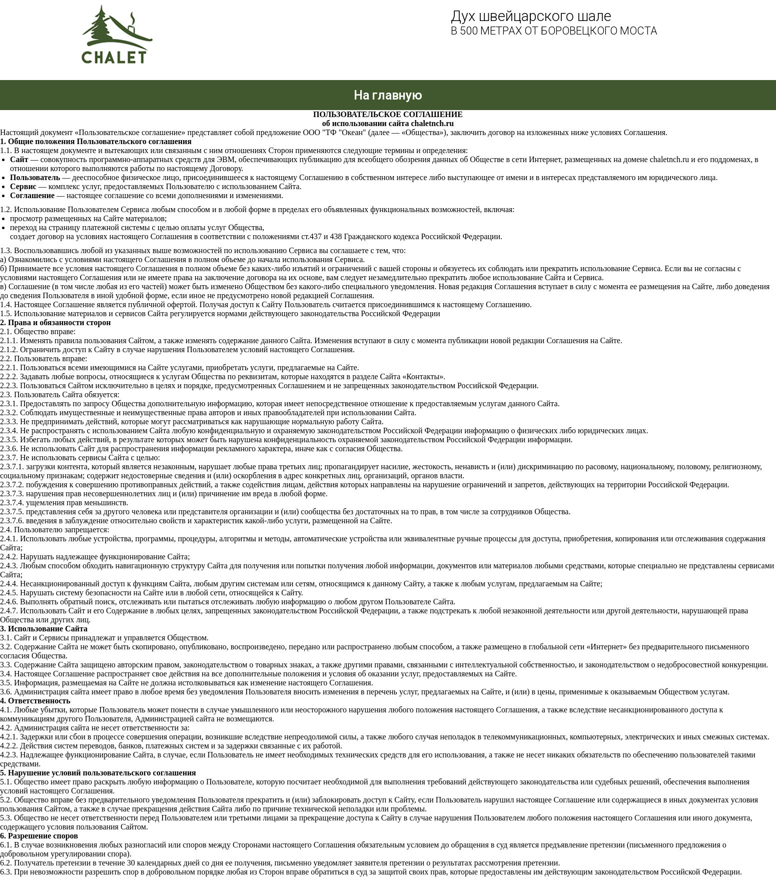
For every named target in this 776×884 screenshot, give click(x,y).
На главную (388, 95)
